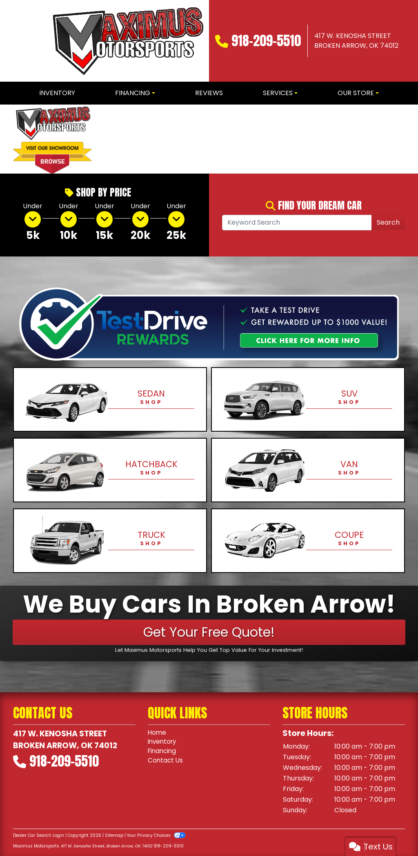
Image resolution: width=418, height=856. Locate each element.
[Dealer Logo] (126, 40)
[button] (111, 139)
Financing (163, 752)
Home (157, 733)
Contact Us (166, 762)
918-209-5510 (266, 41)
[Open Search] (297, 222)
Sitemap (114, 835)
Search (388, 222)
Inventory (163, 742)
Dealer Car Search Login (38, 835)
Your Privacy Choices (156, 835)
